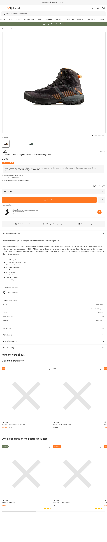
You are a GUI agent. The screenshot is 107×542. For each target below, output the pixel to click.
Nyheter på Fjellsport (31, 509)
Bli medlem (98, 488)
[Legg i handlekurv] (49, 200)
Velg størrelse (19, 212)
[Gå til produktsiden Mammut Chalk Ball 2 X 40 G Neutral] (51, 448)
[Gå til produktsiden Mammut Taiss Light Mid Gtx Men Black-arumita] (18, 387)
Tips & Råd (6, 518)
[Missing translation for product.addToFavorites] (101, 200)
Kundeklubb (50, 509)
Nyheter (80, 19)
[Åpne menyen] (3, 8)
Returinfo (5, 515)
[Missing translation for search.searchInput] (3, 13)
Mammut (14, 29)
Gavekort (59, 19)
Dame (10, 19)
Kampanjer (70, 19)
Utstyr (18, 19)
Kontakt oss (6, 527)
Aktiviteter (48, 19)
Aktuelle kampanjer (31, 505)
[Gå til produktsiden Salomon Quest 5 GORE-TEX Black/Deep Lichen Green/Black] (85, 387)
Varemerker (5, 29)
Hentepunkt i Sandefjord (7, 522)
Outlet (102, 19)
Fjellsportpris (91, 19)
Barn (39, 19)
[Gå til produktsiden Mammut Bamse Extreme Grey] (18, 448)
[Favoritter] (93, 8)
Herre (2, 19)
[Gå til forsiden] (13, 8)
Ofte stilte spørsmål (9, 505)
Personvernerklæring (45, 538)
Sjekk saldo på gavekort (7, 510)
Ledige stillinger (51, 515)
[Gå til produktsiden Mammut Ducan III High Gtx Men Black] (51, 387)
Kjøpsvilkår (57, 538)
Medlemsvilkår (51, 512)
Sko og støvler (29, 19)
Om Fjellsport (51, 505)
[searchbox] (56, 13)
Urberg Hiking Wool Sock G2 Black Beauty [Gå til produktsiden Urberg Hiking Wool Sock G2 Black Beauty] (25, 210)
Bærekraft (49, 519)
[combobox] (53, 13)
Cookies (65, 538)
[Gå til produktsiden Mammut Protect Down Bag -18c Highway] (85, 448)
